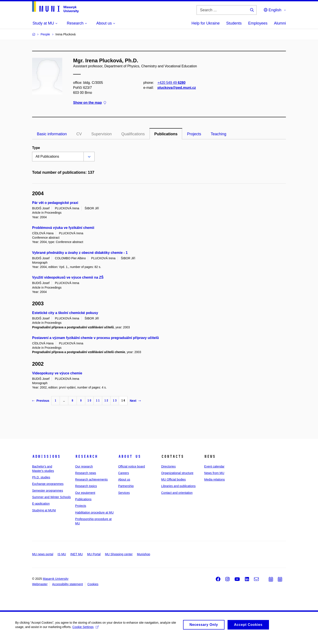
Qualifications (133, 134)
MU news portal (42, 554)
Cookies (92, 584)
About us (129, 456)
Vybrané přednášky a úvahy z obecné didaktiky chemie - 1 (80, 253)
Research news (85, 473)
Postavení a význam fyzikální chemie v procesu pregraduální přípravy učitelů (95, 338)
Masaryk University (55, 578)
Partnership (126, 486)
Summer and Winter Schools (51, 497)
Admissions (46, 456)
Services (124, 492)
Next (135, 400)
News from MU (214, 473)
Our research (84, 466)
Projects (194, 134)
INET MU (76, 554)
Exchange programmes (48, 484)
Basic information (52, 134)
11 (98, 400)
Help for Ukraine (206, 23)
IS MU (61, 554)
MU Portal (93, 554)
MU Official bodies (173, 479)
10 (89, 400)
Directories (168, 466)
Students (234, 23)
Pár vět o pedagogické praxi (55, 203)
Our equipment (85, 492)
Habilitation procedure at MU (94, 512)
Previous (40, 400)
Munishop (143, 554)
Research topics (86, 486)
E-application (41, 503)
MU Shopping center (119, 554)
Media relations (214, 479)
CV (79, 134)
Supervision (101, 134)
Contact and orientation (177, 492)
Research (86, 456)
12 (106, 400)
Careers (123, 473)
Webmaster (40, 584)
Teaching (218, 134)
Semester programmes (47, 490)
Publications (165, 134)
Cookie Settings (85, 628)
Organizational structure (177, 473)
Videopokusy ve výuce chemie (57, 373)
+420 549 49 (171, 82)
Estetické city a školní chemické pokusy (65, 313)
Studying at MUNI (44, 510)
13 (115, 400)
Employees (257, 23)
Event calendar (214, 466)
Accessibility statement (67, 584)
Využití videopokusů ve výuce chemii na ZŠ (67, 277)
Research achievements (91, 479)
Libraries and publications (178, 486)
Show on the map (89, 103)
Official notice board (131, 466)
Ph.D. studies (41, 477)
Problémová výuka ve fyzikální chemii (63, 228)
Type (36, 148)
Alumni (280, 23)
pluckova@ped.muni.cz (176, 87)
